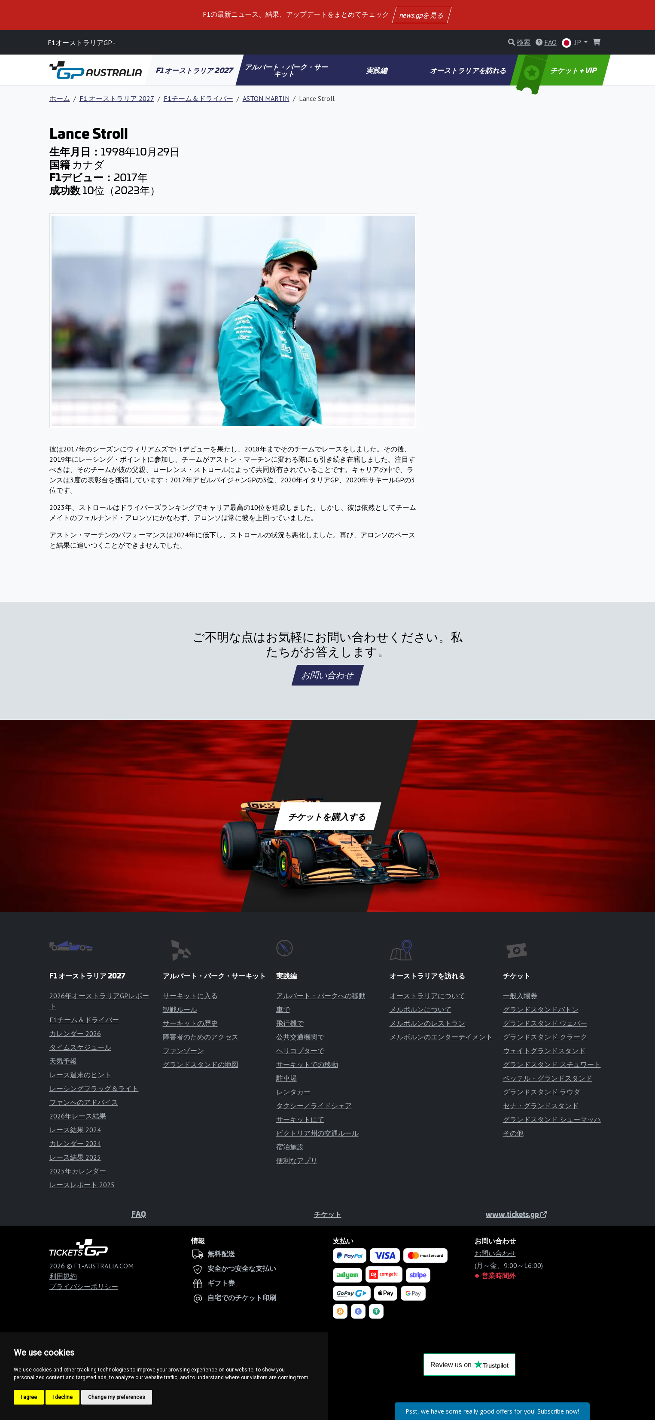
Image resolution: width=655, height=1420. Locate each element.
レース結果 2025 (75, 1157)
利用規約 (63, 1276)
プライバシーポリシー (83, 1286)
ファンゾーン (183, 1050)
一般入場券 (520, 995)
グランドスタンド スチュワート (552, 1064)
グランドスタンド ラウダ (541, 1092)
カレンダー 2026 (75, 1033)
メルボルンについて (420, 1009)
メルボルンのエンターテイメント (441, 1037)
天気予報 (63, 1061)
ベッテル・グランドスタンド (547, 1078)
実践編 (377, 70)
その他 (513, 1133)
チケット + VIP (557, 70)
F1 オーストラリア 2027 (194, 70)
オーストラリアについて (427, 995)
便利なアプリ (296, 1160)
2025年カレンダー (77, 1171)
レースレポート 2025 (82, 1184)
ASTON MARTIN (266, 98)
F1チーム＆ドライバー (198, 98)
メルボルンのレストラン (427, 1023)
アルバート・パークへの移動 (321, 995)
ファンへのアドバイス (83, 1102)
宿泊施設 (290, 1147)
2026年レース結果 (77, 1116)
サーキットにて (300, 1119)
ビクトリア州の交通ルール (317, 1133)
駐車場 (286, 1078)
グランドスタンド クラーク (545, 1037)
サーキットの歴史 (190, 1023)
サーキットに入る (190, 995)
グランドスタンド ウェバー (545, 1023)
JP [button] (572, 43)
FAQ (138, 1214)
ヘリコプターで (300, 1050)
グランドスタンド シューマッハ (552, 1119)
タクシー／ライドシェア (314, 1105)
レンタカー (293, 1092)
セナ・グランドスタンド (541, 1105)
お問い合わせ (327, 675)
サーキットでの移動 (307, 1064)
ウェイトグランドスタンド (544, 1050)
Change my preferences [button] (116, 1397)
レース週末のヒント (80, 1074)
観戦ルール (180, 1009)
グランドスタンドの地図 (200, 1064)
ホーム (59, 98)
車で (283, 1009)
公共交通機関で (300, 1037)
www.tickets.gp (516, 1214)
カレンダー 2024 (75, 1143)
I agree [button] (29, 1397)
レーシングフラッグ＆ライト (94, 1088)
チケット (327, 1214)
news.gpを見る (421, 15)
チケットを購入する (328, 816)
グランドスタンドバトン (541, 1009)
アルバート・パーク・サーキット (287, 70)
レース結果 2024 (75, 1129)
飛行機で (290, 1023)
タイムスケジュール (80, 1047)
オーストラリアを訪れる (468, 70)
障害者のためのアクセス (200, 1037)
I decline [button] (62, 1397)
